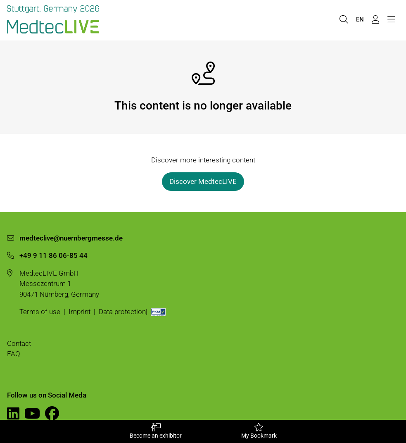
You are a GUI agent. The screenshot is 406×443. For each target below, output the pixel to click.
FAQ (13, 354)
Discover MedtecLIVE (203, 181)
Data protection (122, 311)
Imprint (79, 311)
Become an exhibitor (155, 431)
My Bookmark (258, 431)
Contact (19, 343)
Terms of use (39, 311)
